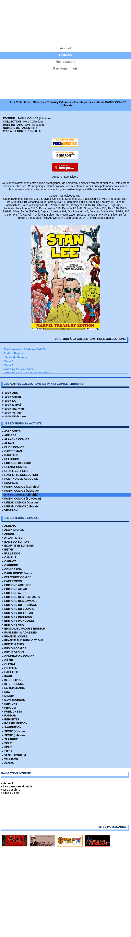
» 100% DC (9, 400)
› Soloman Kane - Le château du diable (26, 373)
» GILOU (7, 660)
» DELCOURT (10, 459)
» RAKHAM (9, 715)
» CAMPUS (9, 557)
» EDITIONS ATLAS (14, 589)
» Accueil (7, 783)
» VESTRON (10, 510)
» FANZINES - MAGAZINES (19, 632)
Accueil (65, 48)
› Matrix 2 (8, 365)
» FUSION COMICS (14, 648)
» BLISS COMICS (13, 447)
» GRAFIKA (9, 668)
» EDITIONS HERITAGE (17, 616)
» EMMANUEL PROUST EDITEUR (23, 628)
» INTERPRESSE (13, 683)
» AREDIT (8, 533)
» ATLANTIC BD (12, 537)
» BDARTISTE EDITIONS (18, 545)
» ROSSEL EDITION (15, 723)
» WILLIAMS (10, 759)
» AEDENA (9, 525)
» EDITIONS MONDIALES (18, 620)
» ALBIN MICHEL (13, 529)
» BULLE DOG (11, 553)
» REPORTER (10, 719)
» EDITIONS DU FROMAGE (19, 604)
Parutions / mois (65, 68)
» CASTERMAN (12, 451)
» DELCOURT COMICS (16, 577)
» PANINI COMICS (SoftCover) (21, 498)
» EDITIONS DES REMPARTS (21, 597)
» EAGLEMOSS (12, 581)
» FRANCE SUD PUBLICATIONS (22, 640)
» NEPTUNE (10, 703)
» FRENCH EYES (13, 644)
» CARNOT (9, 561)
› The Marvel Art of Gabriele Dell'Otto (24, 349)
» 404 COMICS (11, 431)
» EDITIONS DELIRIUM (16, 463)
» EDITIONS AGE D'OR (16, 585)
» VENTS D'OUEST (14, 755)
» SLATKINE (10, 739)
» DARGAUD (10, 455)
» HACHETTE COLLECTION (20, 474)
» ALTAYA (8, 443)
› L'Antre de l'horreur (14, 357)
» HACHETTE (10, 672)
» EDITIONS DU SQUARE (18, 608)
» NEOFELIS (10, 482)
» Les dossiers (10, 789)
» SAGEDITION (11, 727)
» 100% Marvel (11, 404)
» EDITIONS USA (13, 624)
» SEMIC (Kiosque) (14, 731)
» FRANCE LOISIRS (15, 636)
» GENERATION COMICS (18, 656)
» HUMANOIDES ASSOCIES (20, 478)
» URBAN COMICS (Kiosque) (21, 502)
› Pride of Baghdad (13, 353)
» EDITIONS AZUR (14, 593)
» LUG (6, 691)
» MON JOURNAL (13, 699)
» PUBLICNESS (12, 711)
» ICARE (7, 676)
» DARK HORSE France (17, 573)
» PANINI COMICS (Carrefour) (21, 486)
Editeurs (65, 55)
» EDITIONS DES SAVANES (19, 600)
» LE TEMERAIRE (13, 687)
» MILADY (8, 695)
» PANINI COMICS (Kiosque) (20, 490)
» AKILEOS (9, 435)
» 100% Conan (11, 396)
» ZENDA (8, 762)
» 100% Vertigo (12, 412)
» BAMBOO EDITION (15, 541)
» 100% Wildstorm (14, 416)
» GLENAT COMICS (14, 466)
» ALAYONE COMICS (15, 439)
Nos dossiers (65, 61)
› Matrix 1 (8, 361)
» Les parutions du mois (17, 786)
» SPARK (8, 747)
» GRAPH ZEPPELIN (15, 470)
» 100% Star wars (13, 408)
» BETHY (8, 549)
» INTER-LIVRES (12, 680)
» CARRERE (10, 565)
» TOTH (7, 751)
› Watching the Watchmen (18, 369)
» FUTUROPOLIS (13, 652)
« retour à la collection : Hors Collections (90, 338)
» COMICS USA (12, 569)
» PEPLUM (9, 707)
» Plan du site (10, 792)
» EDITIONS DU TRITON (17, 612)
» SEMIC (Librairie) (14, 735)
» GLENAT (8, 664)
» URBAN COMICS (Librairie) (21, 506)
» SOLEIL (8, 743)
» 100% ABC (10, 392)
